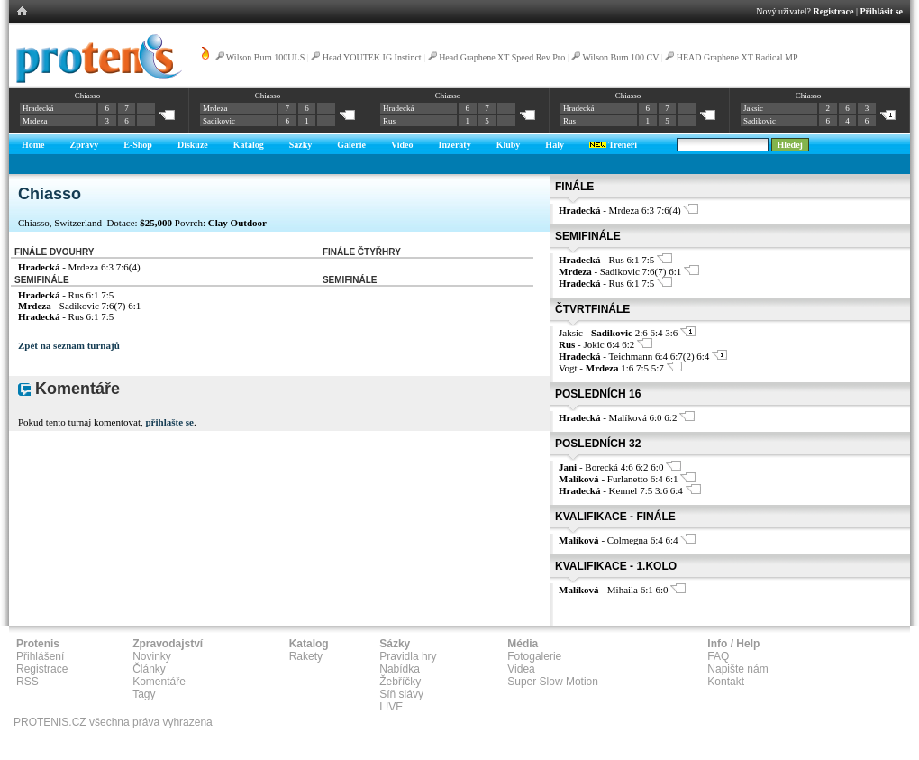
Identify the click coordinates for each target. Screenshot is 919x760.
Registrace (834, 11)
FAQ (718, 656)
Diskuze (192, 145)
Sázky (301, 145)
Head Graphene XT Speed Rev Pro (502, 57)
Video (402, 145)
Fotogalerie (534, 656)
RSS (27, 681)
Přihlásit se (882, 11)
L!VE (391, 706)
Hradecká (38, 108)
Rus (389, 120)
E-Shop (137, 145)
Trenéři (613, 145)
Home (33, 145)
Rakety (306, 656)
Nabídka (399, 669)
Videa (520, 669)
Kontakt (725, 681)
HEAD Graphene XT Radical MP (737, 57)
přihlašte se (169, 422)
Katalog (248, 145)
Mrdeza (35, 120)
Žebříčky (400, 681)
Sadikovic (219, 120)
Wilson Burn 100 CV (621, 57)
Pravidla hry (407, 656)
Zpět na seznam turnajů (69, 345)
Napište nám (737, 669)
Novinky (151, 656)
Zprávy (84, 145)
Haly (554, 145)
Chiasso (88, 95)
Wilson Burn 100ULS (265, 57)
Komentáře (159, 681)
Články (149, 669)
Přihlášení (40, 656)
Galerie (351, 145)
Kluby (508, 145)
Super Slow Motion (552, 681)
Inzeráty (455, 145)
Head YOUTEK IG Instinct (372, 57)
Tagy (143, 694)
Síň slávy (401, 694)
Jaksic (753, 108)
